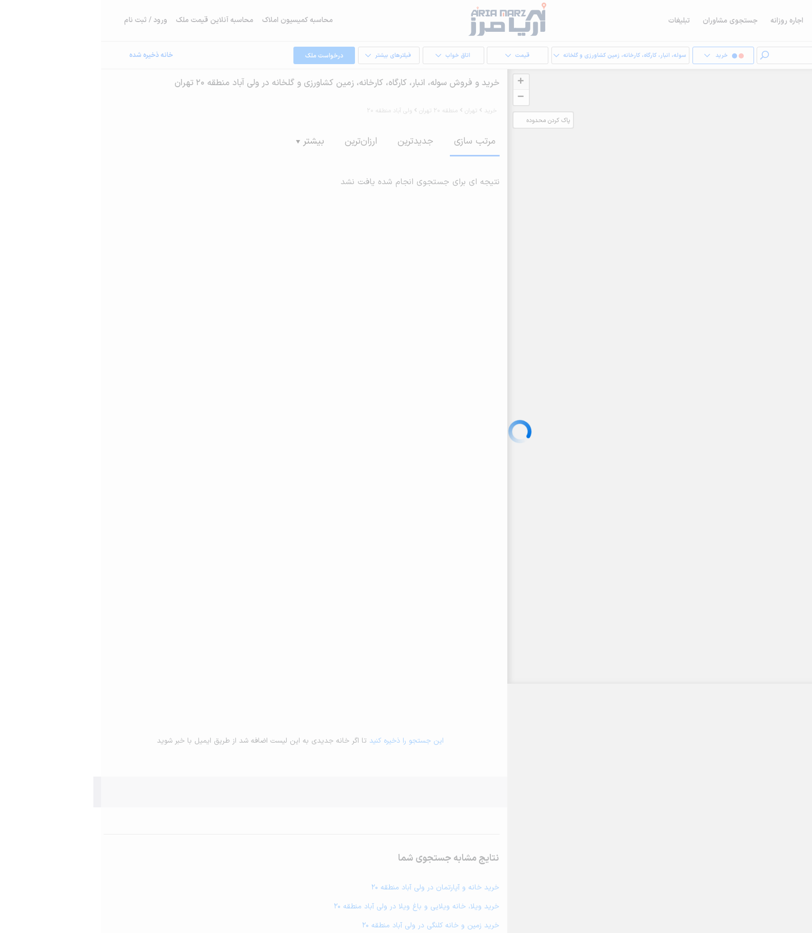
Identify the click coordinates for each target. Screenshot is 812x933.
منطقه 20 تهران (337, 110)
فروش (725, 20)
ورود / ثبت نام (44, 20)
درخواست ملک (214, 56)
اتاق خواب (342, 56)
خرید (781, 20)
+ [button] (419, 82)
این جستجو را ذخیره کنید (305, 741)
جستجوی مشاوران (629, 20)
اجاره (754, 20)
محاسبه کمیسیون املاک (196, 20)
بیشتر (209, 141)
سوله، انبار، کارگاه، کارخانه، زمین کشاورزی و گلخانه (514, 56)
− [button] (419, 97)
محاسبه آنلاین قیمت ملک (113, 20)
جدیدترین (314, 141)
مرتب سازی (373, 141)
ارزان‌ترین (260, 141)
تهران (370, 110)
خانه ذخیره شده (50, 56)
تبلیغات (578, 20)
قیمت (407, 56)
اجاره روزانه (685, 20)
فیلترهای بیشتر (278, 56)
